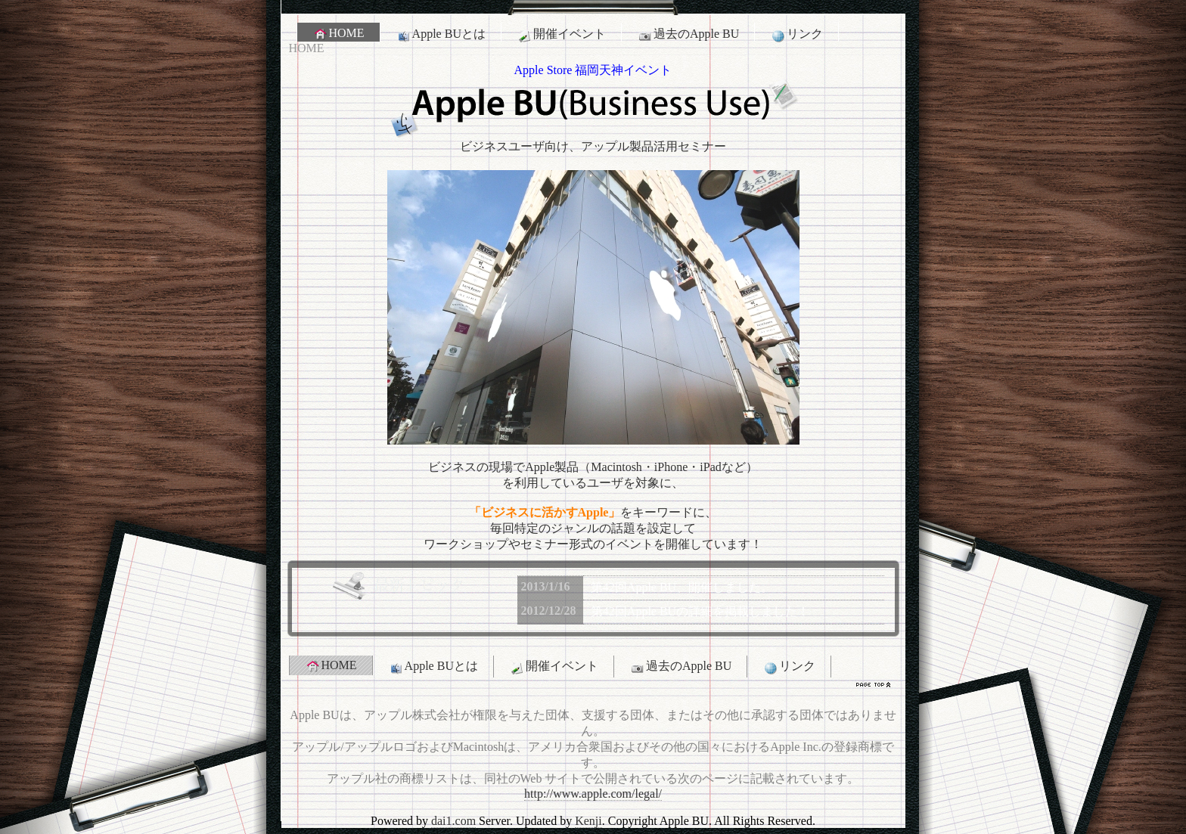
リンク (796, 34)
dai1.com (453, 820)
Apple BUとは (441, 34)
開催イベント (561, 34)
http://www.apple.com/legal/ (593, 793)
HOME (338, 33)
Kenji (588, 820)
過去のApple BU (688, 34)
